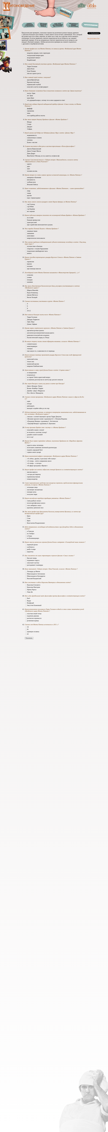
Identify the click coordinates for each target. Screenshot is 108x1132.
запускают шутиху (33, 563)
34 (28, 627)
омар (28, 191)
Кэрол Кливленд (32, 293)
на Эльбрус (30, 533)
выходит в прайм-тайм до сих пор (38, 408)
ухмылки (30, 275)
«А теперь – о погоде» (34, 463)
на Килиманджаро (33, 538)
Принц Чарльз (31, 589)
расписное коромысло (34, 618)
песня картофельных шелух (36, 503)
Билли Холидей (32, 297)
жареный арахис (32, 544)
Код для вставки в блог (93, 38)
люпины (30, 140)
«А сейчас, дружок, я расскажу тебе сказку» (41, 458)
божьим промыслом (33, 220)
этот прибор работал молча (36, 115)
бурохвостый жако (33, 82)
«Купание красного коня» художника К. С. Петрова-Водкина (47, 419)
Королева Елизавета (33, 585)
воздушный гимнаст (33, 58)
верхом (29, 264)
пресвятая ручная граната (35, 330)
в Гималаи (30, 531)
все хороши (31, 211)
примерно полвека (33, 631)
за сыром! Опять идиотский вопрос (38, 377)
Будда (29, 601)
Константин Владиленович (36, 523)
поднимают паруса (33, 560)
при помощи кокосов (34, 269)
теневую (30, 348)
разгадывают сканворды (35, 565)
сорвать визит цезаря (34, 452)
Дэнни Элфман (32, 324)
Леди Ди (30, 592)
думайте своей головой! (35, 434)
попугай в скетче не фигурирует (37, 87)
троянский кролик (33, 364)
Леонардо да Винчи (33, 571)
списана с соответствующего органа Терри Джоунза (44, 416)
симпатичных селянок (34, 138)
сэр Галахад (31, 204)
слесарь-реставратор (34, 474)
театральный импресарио (35, 55)
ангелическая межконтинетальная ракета (40, 333)
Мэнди (29, 122)
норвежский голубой (34, 84)
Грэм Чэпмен (31, 71)
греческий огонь (32, 359)
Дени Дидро (31, 153)
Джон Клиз (30, 69)
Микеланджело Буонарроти (36, 576)
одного (29, 164)
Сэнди (29, 124)
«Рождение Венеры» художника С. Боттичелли (42, 421)
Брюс (29, 516)
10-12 (29, 311)
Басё (28, 598)
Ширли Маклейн (32, 290)
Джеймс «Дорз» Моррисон (36, 391)
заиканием (30, 233)
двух (28, 166)
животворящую (32, 346)
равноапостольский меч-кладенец (38, 335)
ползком (29, 266)
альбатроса (30, 547)
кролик (29, 195)
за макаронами (32, 372)
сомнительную (32, 344)
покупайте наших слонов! (35, 430)
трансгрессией (32, 222)
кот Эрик (30, 95)
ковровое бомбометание (35, 366)
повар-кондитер (32, 479)
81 (28, 629)
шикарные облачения (34, 177)
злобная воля (31, 182)
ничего (29, 253)
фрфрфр (29, 108)
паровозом (30, 261)
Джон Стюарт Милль (34, 151)
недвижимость (32, 135)
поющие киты (31, 492)
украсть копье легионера (35, 445)
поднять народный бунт (35, 450)
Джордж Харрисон (33, 319)
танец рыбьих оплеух (34, 501)
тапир (29, 193)
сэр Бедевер (31, 209)
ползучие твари (32, 494)
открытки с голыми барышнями (37, 249)
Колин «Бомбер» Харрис (35, 388)
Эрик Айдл (30, 322)
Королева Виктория (33, 587)
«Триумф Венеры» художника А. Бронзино (41, 423)
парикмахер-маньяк (33, 477)
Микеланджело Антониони (36, 574)
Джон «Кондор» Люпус (34, 386)
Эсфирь (29, 129)
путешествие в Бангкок (34, 246)
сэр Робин (30, 206)
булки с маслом (32, 142)
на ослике (30, 217)
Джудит (29, 126)
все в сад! (30, 437)
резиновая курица (33, 620)
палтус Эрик (31, 93)
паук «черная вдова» (33, 198)
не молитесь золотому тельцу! (37, 432)
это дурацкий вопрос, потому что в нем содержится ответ (46, 100)
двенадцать (30, 406)
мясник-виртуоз (32, 472)
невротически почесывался (36, 238)
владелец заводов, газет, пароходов (38, 53)
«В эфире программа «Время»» (37, 466)
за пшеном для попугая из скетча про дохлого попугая (45, 380)
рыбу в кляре (31, 549)
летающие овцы (32, 487)
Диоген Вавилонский (34, 149)
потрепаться (31, 375)
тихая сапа (30, 361)
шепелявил (30, 236)
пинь (28, 113)
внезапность (31, 180)
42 (28, 634)
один (28, 401)
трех (28, 169)
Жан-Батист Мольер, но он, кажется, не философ (43, 156)
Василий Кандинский (34, 578)
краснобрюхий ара (33, 80)
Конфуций (30, 603)
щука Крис (30, 98)
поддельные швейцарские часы (37, 251)
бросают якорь (32, 558)
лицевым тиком (32, 231)
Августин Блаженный (34, 605)
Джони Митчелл (32, 295)
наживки (30, 282)
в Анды (29, 536)
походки (29, 280)
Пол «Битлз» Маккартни (35, 393)
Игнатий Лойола (32, 184)
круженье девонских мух (35, 508)
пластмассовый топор (34, 613)
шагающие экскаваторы (35, 490)
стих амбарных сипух (34, 505)
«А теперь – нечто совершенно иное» (39, 461)
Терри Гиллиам (32, 66)
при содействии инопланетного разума (39, 225)
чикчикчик (30, 111)
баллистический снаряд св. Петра (38, 337)
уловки (29, 277)
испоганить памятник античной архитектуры (42, 447)
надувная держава (33, 616)
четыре (29, 404)
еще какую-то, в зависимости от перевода (40, 351)
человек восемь (32, 171)
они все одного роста (34, 73)
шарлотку (30, 552)
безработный (31, 60)
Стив (28, 518)
